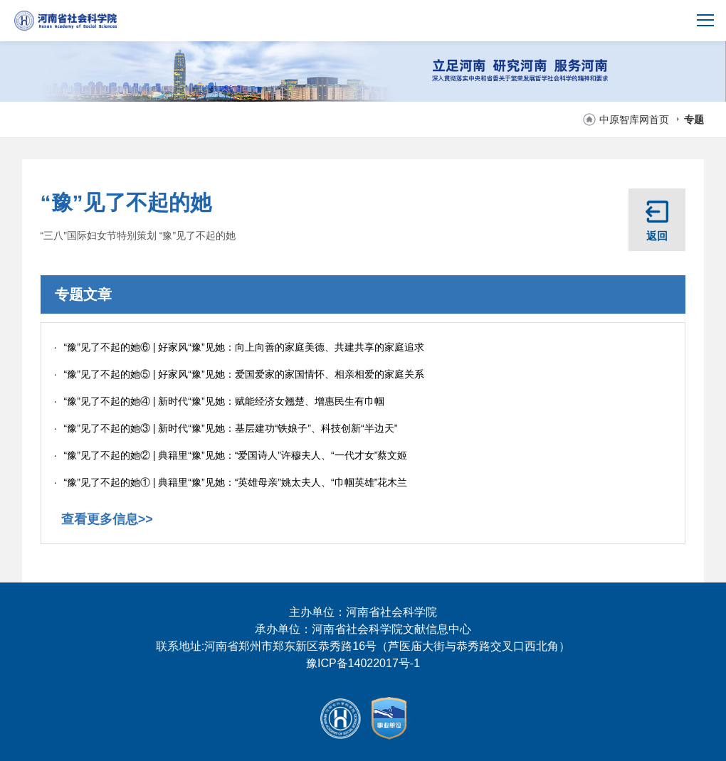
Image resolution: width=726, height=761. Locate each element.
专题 (694, 119)
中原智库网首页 (634, 119)
